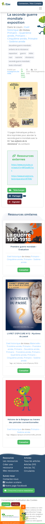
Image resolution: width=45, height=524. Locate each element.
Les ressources (10, 461)
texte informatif (15, 65)
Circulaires (29, 471)
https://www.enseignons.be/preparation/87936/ (22, 177)
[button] (24, 196)
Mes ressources (11, 470)
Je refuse (15, 504)
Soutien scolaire (12, 482)
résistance (29, 57)
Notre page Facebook (15, 485)
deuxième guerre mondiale (20, 45)
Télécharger (16, 190)
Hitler (31, 53)
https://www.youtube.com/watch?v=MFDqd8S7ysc (22, 167)
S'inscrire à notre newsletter (18, 490)
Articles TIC (29, 467)
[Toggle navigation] (40, 8)
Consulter (23, 270)
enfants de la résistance (18, 49)
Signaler (14, 201)
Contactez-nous (10, 479)
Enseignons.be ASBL (13, 72)
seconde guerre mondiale (19, 61)
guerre (23, 53)
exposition (13, 53)
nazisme (18, 57)
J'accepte (6, 504)
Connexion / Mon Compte (30, 3)
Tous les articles (32, 461)
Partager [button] (15, 196)
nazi (10, 57)
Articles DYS (30, 464)
